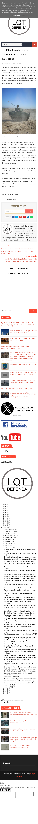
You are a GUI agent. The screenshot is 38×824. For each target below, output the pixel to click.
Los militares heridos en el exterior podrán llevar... (19, 611)
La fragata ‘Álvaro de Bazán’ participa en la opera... (20, 638)
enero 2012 (8, 687)
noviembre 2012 (10, 531)
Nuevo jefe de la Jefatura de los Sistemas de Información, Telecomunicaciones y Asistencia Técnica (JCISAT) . (18, 324)
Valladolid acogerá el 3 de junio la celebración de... (20, 669)
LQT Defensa (5, 702)
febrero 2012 (9, 685)
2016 (4, 519)
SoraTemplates (15, 773)
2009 (4, 693)
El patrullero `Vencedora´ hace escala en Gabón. (19, 613)
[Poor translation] (7, 790)
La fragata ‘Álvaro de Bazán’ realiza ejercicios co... (20, 574)
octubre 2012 (9, 533)
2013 (4, 525)
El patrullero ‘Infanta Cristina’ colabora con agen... (20, 671)
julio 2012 (8, 539)
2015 (4, 521)
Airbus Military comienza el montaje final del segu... (20, 605)
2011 (4, 689)
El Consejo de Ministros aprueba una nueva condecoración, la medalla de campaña (23, 739)
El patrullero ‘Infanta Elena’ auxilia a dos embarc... (20, 557)
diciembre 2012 (10, 529)
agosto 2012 (9, 537)
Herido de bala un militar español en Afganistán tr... (20, 649)
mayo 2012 (8, 543)
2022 (4, 507)
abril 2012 (8, 545)
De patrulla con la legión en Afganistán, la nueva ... (20, 559)
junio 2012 (8, 541)
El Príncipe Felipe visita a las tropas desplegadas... (20, 599)
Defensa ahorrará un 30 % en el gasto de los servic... (20, 588)
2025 (4, 505)
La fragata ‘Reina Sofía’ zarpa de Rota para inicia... (20, 597)
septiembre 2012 (10, 535)
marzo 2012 (9, 547)
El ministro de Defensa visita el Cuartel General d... (20, 624)
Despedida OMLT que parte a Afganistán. (17, 642)
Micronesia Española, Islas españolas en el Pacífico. (20, 679)
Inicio (2, 699)
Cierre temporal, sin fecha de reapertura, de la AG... (20, 576)
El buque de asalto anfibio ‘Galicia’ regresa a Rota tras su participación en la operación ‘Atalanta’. (23, 394)
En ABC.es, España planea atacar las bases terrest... (20, 657)
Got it (24, 16)
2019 (4, 513)
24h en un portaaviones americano (12, 701)
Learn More (16, 16)
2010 (4, 691)
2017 (4, 517)
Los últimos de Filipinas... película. (14, 644)
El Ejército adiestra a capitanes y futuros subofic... (20, 619)
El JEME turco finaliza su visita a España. (17, 640)
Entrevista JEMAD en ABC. (12, 677)
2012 (4, 527)
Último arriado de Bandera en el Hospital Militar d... (20, 683)
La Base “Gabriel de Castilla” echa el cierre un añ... (20, 655)
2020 (4, 511)
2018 (4, 515)
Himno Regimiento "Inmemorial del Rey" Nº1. (17, 388)
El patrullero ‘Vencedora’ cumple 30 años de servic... (20, 561)
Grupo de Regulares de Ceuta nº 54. (23, 364)
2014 (4, 523)
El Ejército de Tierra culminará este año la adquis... (20, 667)
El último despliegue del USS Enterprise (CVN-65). (20, 578)
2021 (4, 509)
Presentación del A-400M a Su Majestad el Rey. (19, 681)
